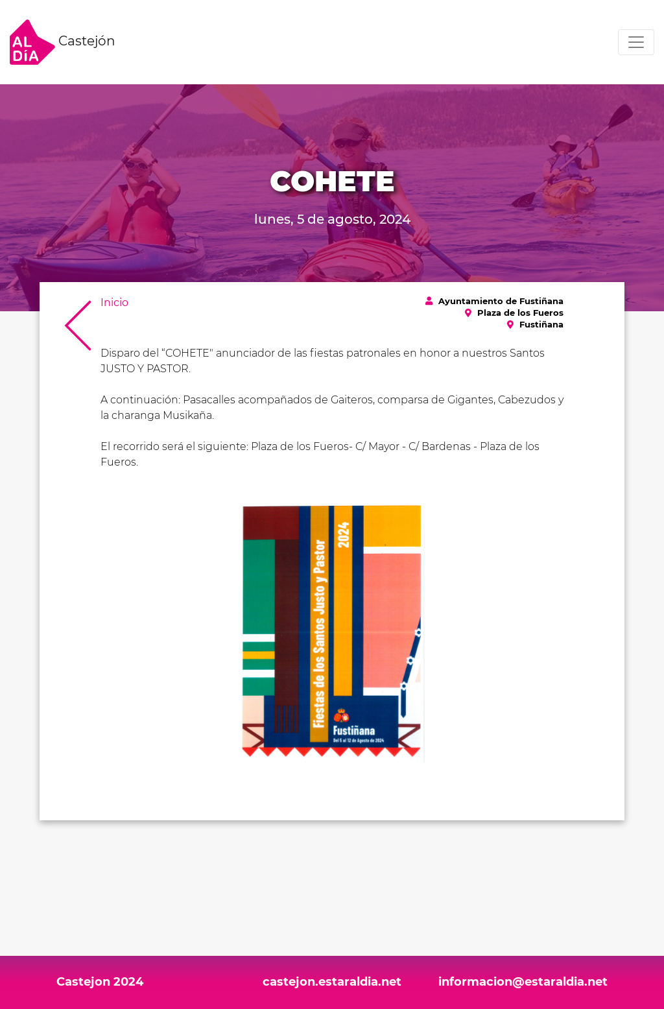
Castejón (62, 42)
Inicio (114, 302)
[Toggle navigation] (636, 42)
